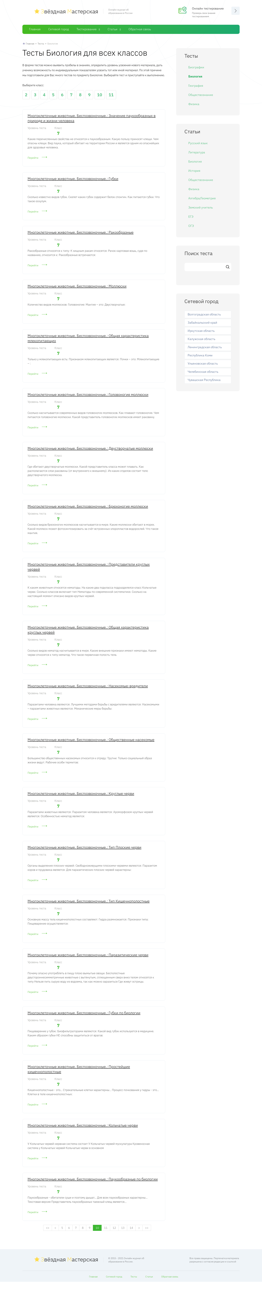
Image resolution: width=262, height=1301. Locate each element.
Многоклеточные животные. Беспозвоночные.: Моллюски (77, 289)
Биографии (196, 67)
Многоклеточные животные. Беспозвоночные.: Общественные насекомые (91, 750)
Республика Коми (200, 355)
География (195, 86)
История (194, 171)
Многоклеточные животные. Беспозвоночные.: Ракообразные (81, 234)
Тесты (41, 43)
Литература (196, 152)
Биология (195, 76)
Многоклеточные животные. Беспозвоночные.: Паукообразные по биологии (93, 1197)
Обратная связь (139, 29)
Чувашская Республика (204, 380)
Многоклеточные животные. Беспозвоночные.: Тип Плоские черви (84, 859)
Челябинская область (203, 372)
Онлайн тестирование (208, 8)
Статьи (112, 29)
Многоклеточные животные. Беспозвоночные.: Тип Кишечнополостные (89, 914)
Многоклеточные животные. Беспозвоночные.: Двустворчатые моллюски (90, 454)
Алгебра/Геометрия (202, 198)
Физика (193, 104)
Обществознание (200, 95)
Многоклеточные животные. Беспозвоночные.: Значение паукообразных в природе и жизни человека (92, 118)
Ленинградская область (205, 347)
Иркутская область (201, 331)
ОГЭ (191, 226)
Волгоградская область (204, 314)
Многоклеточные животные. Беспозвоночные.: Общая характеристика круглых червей (88, 638)
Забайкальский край (202, 322)
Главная (35, 29)
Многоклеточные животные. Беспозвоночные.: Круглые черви (81, 804)
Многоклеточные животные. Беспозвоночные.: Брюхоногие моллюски (88, 512)
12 (114, 1247)
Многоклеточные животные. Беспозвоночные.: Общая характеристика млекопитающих (88, 342)
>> (146, 1247)
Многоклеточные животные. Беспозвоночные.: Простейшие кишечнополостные (79, 1085)
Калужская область (201, 339)
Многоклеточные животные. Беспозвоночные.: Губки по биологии (84, 1028)
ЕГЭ (190, 217)
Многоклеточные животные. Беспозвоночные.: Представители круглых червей (89, 574)
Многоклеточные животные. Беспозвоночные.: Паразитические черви (88, 969)
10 (99, 94)
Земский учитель (200, 207)
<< (47, 1247)
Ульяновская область (203, 363)
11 (111, 94)
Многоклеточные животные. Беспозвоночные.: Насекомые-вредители (88, 695)
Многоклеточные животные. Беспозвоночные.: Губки (73, 179)
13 (122, 1247)
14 (131, 1247)
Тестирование (87, 29)
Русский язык (198, 143)
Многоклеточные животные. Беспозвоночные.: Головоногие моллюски (88, 399)
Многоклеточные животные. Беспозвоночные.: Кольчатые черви (83, 1142)
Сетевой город (58, 29)
